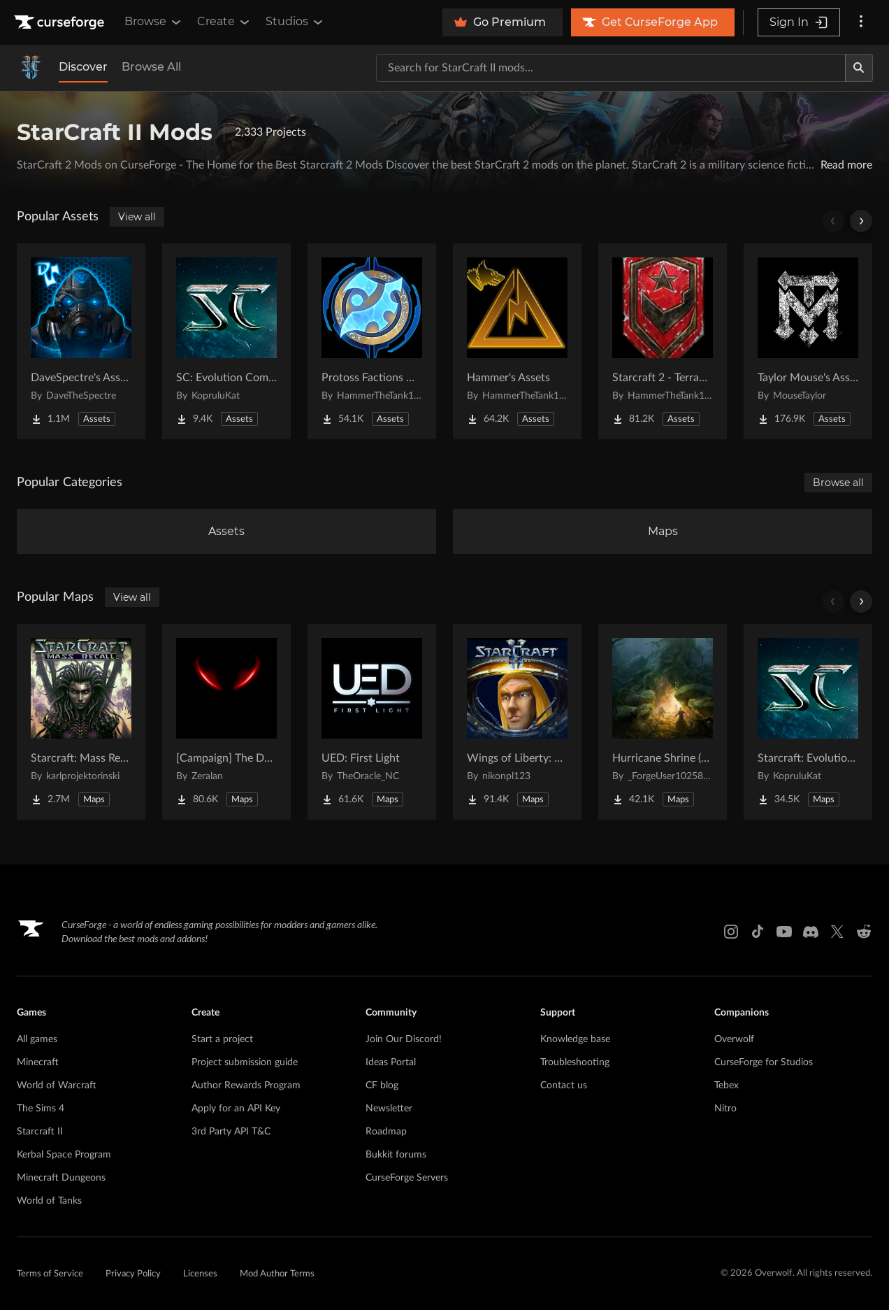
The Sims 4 (40, 1108)
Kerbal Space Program (64, 1155)
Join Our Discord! (404, 1039)
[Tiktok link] (757, 931)
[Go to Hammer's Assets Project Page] (517, 341)
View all (137, 217)
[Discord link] (810, 931)
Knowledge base (575, 1039)
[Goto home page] (61, 22)
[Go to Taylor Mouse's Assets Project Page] (808, 341)
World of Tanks (49, 1201)
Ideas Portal (391, 1062)
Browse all (838, 482)
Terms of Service (50, 1274)
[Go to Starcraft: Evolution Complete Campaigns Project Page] (808, 722)
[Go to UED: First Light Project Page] (372, 722)
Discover (83, 66)
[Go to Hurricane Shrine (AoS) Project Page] (662, 722)
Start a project (222, 1039)
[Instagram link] (731, 931)
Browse (153, 22)
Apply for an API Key (235, 1108)
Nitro (725, 1108)
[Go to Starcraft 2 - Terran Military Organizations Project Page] (662, 341)
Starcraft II (40, 1132)
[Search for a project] (611, 67)
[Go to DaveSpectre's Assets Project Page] (81, 341)
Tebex (726, 1085)
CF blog (382, 1085)
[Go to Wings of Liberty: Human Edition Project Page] (517, 722)
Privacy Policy (133, 1274)
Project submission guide (244, 1062)
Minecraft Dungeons (61, 1178)
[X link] (837, 931)
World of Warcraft (56, 1085)
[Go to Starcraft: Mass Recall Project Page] (81, 722)
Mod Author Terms (277, 1274)
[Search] (859, 68)
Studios (295, 22)
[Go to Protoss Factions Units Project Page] (372, 341)
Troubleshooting (574, 1062)
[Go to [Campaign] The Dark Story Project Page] (226, 722)
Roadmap (386, 1132)
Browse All (151, 66)
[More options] (861, 22)
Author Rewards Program (246, 1085)
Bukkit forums (396, 1155)
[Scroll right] (861, 221)
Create (224, 22)
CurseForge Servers (407, 1178)
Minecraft (38, 1062)
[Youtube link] (784, 931)
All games (37, 1039)
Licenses (200, 1274)
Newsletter (389, 1108)
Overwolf (734, 1039)
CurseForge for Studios (763, 1062)
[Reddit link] (863, 931)
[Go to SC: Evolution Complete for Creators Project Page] (226, 341)
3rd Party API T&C (230, 1132)
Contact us (563, 1085)
